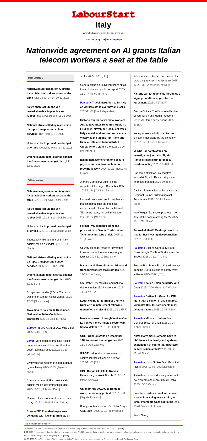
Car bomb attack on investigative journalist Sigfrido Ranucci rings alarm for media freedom (155, 177)
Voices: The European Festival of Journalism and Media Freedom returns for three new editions (156, 115)
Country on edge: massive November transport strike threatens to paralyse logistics (101, 252)
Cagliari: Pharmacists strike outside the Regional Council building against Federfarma (156, 195)
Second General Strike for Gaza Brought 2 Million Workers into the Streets (156, 252)
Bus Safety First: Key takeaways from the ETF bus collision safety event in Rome (157, 270)
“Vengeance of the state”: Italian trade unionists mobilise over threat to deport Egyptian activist (49, 345)
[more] (121, 428)
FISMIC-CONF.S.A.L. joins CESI (55, 327)
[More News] (141, 415)
